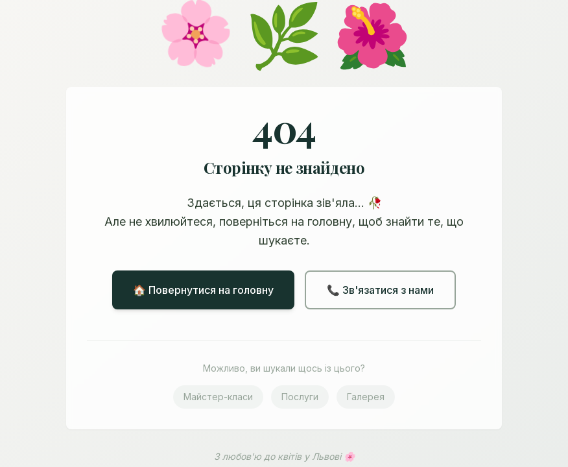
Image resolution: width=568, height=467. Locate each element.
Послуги (299, 396)
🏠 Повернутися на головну (203, 289)
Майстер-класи (218, 396)
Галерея (366, 396)
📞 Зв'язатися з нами (380, 289)
